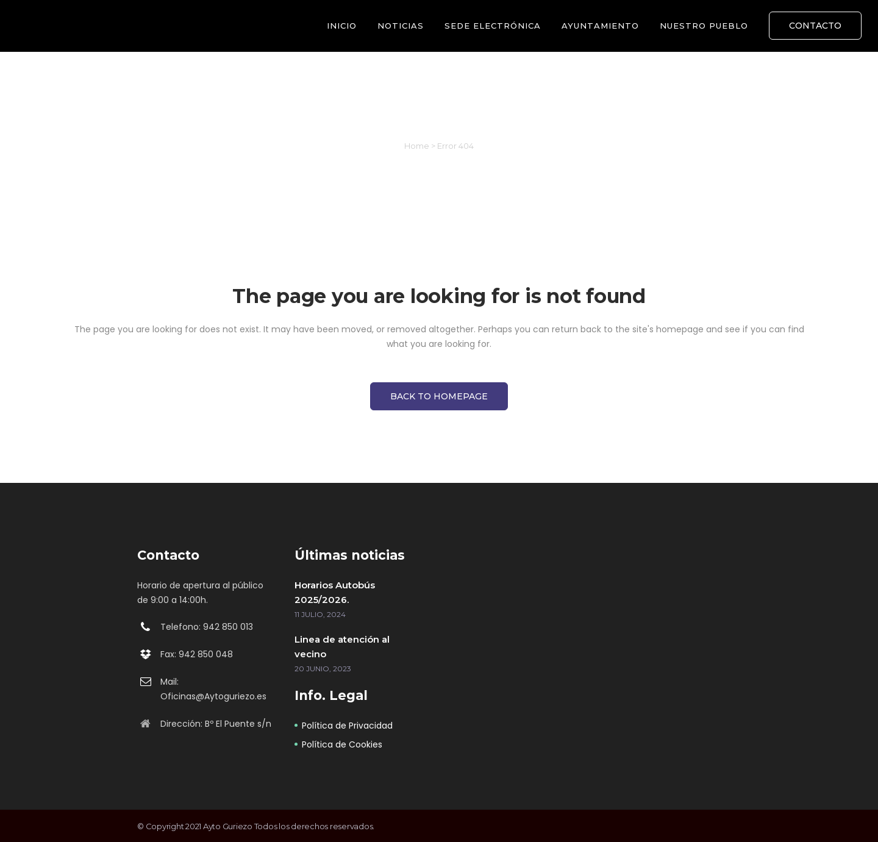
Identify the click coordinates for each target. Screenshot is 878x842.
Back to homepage (439, 396)
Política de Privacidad (347, 725)
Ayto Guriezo (227, 826)
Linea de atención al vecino (342, 646)
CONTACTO (815, 25)
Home (416, 146)
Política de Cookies (342, 744)
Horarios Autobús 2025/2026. (334, 592)
